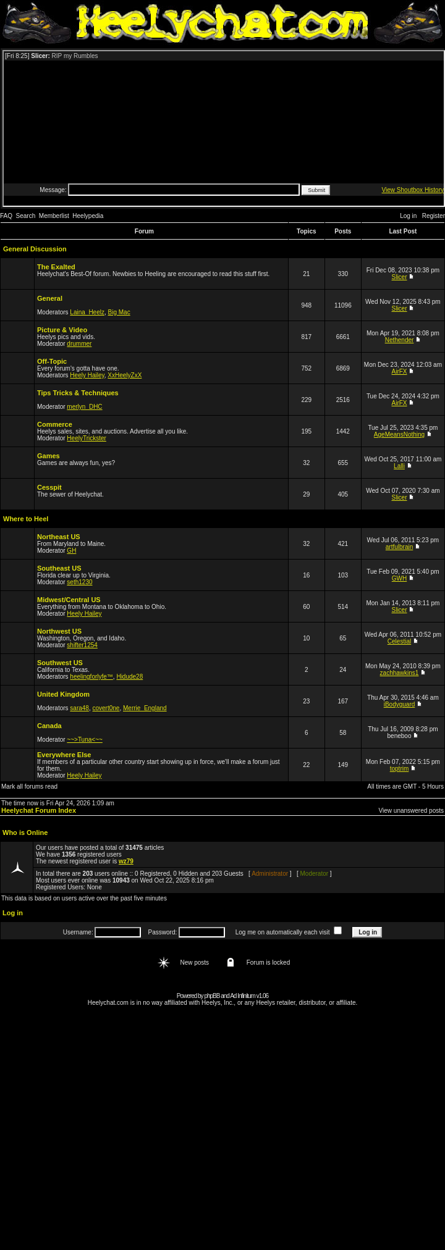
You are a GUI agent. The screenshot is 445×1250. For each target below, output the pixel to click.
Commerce (54, 424)
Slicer (399, 277)
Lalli (399, 466)
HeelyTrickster (86, 438)
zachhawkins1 (399, 672)
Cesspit (49, 487)
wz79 (126, 861)
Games (48, 455)
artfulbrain (399, 546)
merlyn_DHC (84, 406)
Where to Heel (25, 518)
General (49, 298)
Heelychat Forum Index (38, 810)
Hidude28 (129, 676)
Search (26, 215)
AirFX (399, 371)
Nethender (399, 340)
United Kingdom (63, 694)
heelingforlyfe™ (91, 676)
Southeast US (59, 568)
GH (71, 550)
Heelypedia (87, 215)
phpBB (211, 995)
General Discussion (35, 249)
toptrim (399, 768)
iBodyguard (399, 704)
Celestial (399, 641)
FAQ (6, 215)
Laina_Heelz (87, 312)
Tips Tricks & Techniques (78, 392)
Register (433, 215)
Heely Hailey (87, 375)
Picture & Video (62, 329)
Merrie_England (145, 708)
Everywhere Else (64, 754)
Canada (49, 725)
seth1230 (79, 582)
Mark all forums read (29, 786)
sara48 (79, 708)
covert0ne (106, 708)
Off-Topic (52, 361)
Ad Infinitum (242, 995)
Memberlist (54, 215)
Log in (408, 215)
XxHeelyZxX (125, 375)
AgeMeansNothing (399, 434)
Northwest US (59, 631)
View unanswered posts (411, 810)
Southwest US (60, 662)
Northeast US (58, 536)
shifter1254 (82, 645)
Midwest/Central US (69, 599)
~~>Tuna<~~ (84, 739)
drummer (79, 343)
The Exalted (56, 267)
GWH (399, 578)
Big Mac (119, 312)
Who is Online (25, 832)
